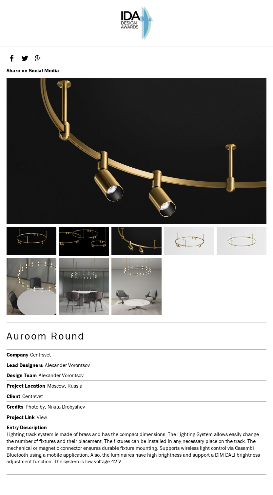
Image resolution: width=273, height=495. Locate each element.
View (42, 417)
